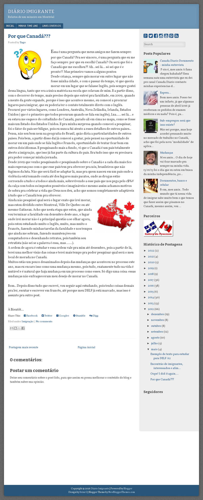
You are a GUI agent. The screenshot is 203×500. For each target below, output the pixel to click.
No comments (44, 321)
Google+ (62, 316)
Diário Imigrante (31, 11)
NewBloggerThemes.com (121, 492)
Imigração (27, 321)
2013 (151, 303)
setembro (157, 332)
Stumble (79, 316)
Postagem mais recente (23, 347)
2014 (151, 297)
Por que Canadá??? (29, 36)
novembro (157, 320)
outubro (156, 326)
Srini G (83, 492)
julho (154, 343)
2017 (151, 280)
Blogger (128, 488)
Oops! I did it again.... (164, 374)
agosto (155, 338)
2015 (151, 292)
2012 (151, 309)
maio (154, 349)
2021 (151, 257)
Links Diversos (51, 25)
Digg (93, 316)
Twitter (47, 316)
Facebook (31, 316)
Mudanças (166, 153)
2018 (151, 274)
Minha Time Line (28, 25)
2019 (151, 268)
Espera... (165, 93)
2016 (151, 286)
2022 (151, 251)
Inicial (10, 25)
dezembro (157, 314)
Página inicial (86, 347)
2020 (151, 262)
